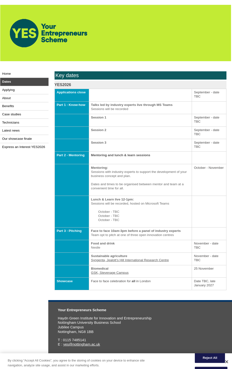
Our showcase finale (17, 138)
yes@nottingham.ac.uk (81, 344)
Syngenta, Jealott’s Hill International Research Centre (130, 260)
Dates (6, 81)
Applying (8, 90)
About (6, 98)
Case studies (11, 114)
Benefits (8, 106)
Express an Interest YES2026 (23, 147)
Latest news (11, 130)
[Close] (226, 363)
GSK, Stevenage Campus (110, 272)
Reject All (210, 359)
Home (6, 73)
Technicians (10, 122)
